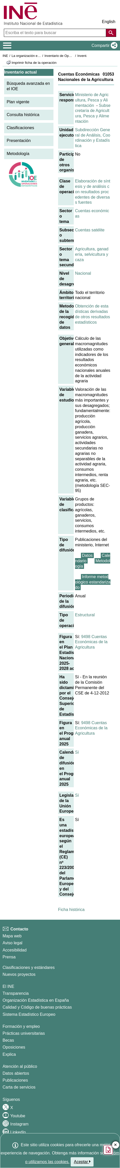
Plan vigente (18, 102)
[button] (103, 45)
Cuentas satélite (90, 230)
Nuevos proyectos (19, 974)
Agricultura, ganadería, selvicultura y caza (91, 254)
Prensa (9, 957)
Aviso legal (12, 943)
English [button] (108, 21)
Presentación (19, 140)
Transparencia (16, 993)
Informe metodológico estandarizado (92, 582)
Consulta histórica (23, 114)
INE (5, 56)
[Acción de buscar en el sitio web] (111, 33)
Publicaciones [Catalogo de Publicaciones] (15, 1080)
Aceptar (82, 1161)
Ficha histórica (71, 909)
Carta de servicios (19, 1087)
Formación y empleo (21, 1026)
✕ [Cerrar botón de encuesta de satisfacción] (115, 1145)
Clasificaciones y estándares (29, 967)
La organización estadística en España (40, 56)
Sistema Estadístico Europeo (29, 1014)
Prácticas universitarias (24, 1033)
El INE (8, 986)
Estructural (85, 615)
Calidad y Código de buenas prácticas (37, 1007)
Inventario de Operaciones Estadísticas (73, 56)
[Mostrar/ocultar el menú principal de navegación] (7, 45)
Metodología (18, 153)
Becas (8, 1040)
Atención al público (20, 1066)
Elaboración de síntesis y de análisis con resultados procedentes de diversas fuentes (92, 191)
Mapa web (12, 936)
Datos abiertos (16, 1073)
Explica (9, 1054)
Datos (87, 555)
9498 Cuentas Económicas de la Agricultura (91, 642)
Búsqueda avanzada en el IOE (28, 86)
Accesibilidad (14, 950)
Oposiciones (14, 1047)
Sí (77, 752)
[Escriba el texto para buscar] (55, 33)
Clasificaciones (20, 128)
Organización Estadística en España (36, 1000)
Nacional (83, 273)
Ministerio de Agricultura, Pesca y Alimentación (92, 100)
